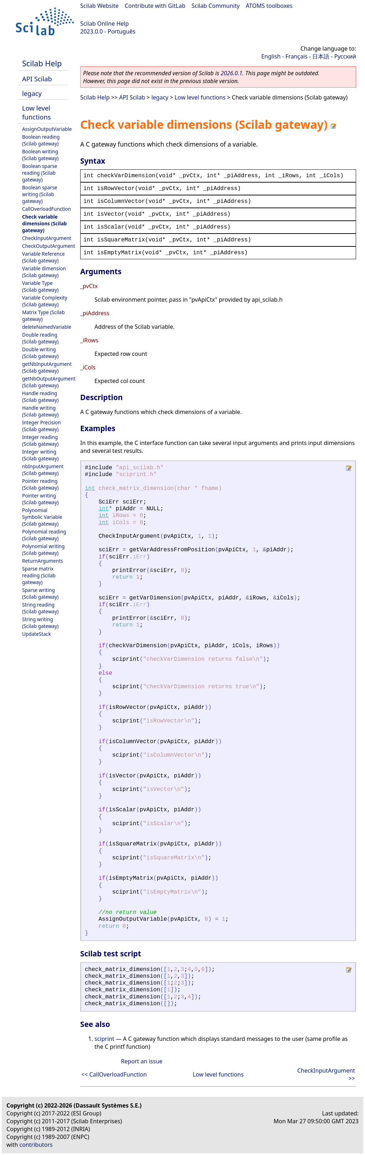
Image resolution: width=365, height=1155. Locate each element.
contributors (36, 1145)
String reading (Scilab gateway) (40, 608)
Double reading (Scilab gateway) (40, 338)
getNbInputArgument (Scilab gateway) (47, 367)
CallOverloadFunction (46, 208)
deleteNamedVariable (46, 326)
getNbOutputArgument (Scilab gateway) (49, 382)
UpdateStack (36, 633)
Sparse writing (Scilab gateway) (40, 593)
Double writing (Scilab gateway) (40, 352)
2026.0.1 (231, 73)
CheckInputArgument (46, 238)
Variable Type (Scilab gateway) (40, 286)
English (271, 56)
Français (297, 56)
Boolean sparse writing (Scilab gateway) (39, 194)
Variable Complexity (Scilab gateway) (44, 301)
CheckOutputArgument (48, 245)
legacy (32, 93)
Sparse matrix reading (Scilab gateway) (39, 575)
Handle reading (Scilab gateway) (40, 396)
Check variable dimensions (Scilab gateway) (44, 223)
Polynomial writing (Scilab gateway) (43, 549)
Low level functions (36, 112)
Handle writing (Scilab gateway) (40, 411)
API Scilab (37, 78)
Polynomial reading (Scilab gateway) (44, 535)
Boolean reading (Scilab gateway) (41, 140)
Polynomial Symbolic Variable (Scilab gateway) (42, 517)
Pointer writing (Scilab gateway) (40, 499)
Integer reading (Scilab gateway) (40, 440)
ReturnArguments (42, 560)
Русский (345, 56)
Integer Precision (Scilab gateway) (41, 426)
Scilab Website (99, 6)
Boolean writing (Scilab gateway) (40, 155)
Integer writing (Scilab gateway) (40, 455)
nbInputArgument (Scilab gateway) (42, 469)
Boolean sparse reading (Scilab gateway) (39, 173)
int (90, 488)
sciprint (104, 1039)
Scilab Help (42, 63)
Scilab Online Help (104, 23)
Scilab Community (215, 6)
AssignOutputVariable (47, 129)
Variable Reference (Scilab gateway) (43, 257)
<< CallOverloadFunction (114, 1074)
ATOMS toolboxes (269, 6)
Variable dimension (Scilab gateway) (44, 271)
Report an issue (141, 1061)
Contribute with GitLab (155, 6)
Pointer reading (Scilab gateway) (40, 484)
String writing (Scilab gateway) (40, 622)
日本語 (320, 56)
